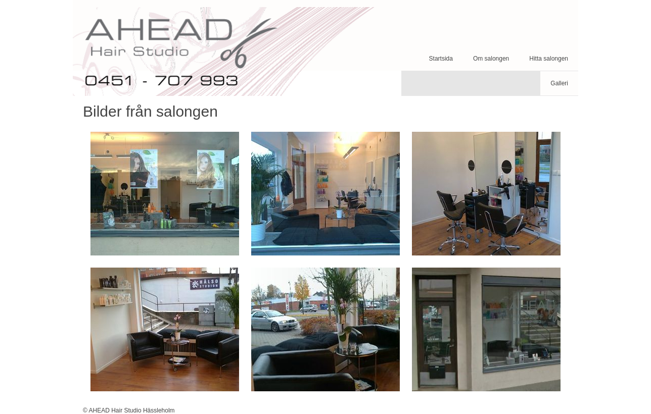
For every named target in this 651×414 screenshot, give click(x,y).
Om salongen (491, 58)
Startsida (441, 58)
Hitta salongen (548, 58)
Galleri (559, 83)
